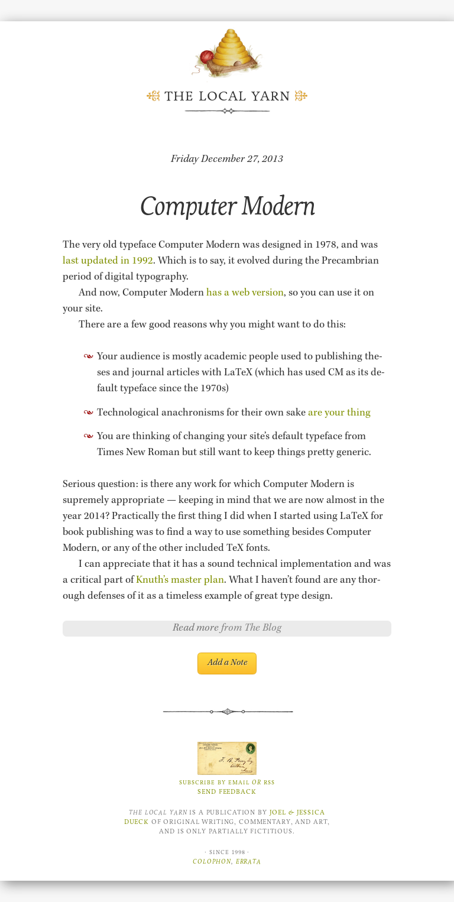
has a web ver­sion (245, 293)
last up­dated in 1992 (108, 261)
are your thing (339, 413)
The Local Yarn (227, 96)
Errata (248, 861)
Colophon (212, 861)
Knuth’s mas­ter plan (180, 580)
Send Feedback (226, 792)
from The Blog (251, 628)
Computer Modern (227, 205)
